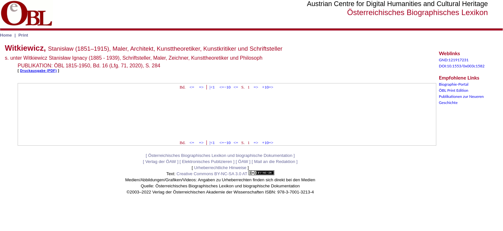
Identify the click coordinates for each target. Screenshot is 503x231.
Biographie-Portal (453, 84)
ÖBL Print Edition (453, 90)
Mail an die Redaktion (274, 161)
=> (201, 87)
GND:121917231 (454, 59)
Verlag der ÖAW (160, 161)
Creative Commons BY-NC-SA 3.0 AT (225, 173)
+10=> (267, 87)
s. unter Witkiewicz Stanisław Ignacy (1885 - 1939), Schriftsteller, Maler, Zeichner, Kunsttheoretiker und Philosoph (133, 58)
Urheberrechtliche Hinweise (220, 167)
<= (192, 87)
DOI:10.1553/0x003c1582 (462, 66)
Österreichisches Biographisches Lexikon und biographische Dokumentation (220, 155)
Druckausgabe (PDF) (38, 71)
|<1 (212, 87)
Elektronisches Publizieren (207, 161)
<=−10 (225, 87)
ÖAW (243, 161)
